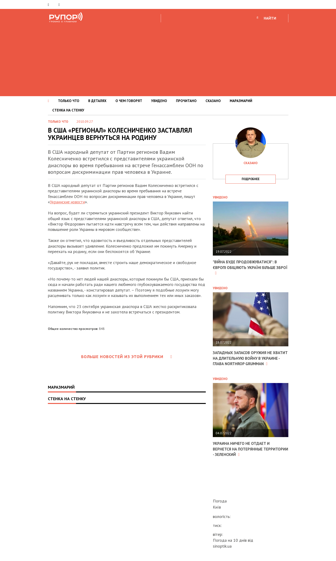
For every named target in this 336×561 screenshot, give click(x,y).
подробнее (251, 179)
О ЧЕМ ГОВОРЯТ (128, 101)
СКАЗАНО (213, 101)
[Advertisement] (168, 58)
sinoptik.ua (222, 546)
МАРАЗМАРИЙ (241, 101)
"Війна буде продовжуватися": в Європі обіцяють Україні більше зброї (248, 267)
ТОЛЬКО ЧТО (68, 101)
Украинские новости (68, 202)
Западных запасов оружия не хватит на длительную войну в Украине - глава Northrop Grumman (247, 361)
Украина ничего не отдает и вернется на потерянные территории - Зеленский (243, 454)
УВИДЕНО (159, 101)
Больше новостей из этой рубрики (126, 356)
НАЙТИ (270, 18)
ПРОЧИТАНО (186, 101)
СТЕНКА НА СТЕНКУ (68, 110)
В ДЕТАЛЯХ (97, 101)
